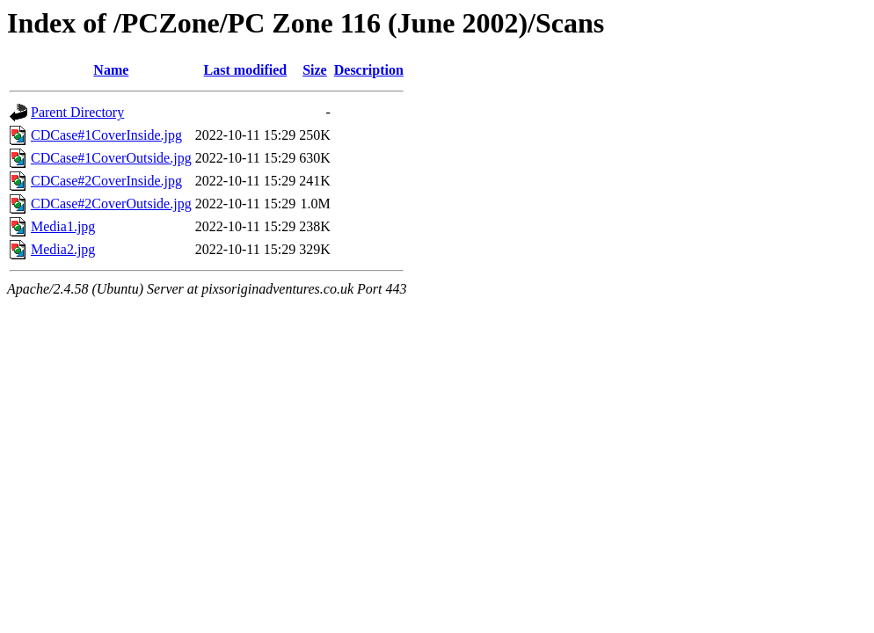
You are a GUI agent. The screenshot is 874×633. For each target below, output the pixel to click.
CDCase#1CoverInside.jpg (106, 134)
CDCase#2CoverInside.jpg (106, 180)
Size (314, 69)
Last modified (246, 69)
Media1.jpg (63, 226)
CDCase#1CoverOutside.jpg (111, 157)
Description (369, 69)
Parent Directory (77, 112)
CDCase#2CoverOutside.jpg (111, 203)
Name (110, 69)
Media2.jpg (63, 249)
